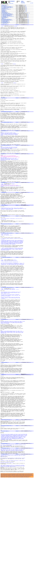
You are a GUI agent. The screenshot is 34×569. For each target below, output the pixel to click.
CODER (17, 564)
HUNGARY (23, 565)
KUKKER (8, 566)
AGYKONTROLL (3, 564)
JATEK (26, 565)
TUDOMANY (12, 1)
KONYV (2, 566)
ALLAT (7, 564)
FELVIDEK (23, 564)
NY (5, 567)
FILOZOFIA (28, 564)
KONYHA (30, 565)
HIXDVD (17, 565)
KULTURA (12, 566)
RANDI (18, 567)
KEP (28, 565)
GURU (2, 565)
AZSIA (11, 564)
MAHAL (21, 566)
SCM (24, 567)
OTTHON (9, 567)
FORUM (31, 564)
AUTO (9, 564)
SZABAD (29, 567)
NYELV (7, 567)
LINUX (15, 566)
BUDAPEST (14, 564)
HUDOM (20, 565)
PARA (16, 567)
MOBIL (24, 566)
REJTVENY (21, 567)
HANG (4, 565)
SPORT (26, 567)
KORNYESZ (5, 566)
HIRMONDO (14, 565)
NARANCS (31, 566)
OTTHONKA (13, 567)
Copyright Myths (10, 3)
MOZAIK (28, 566)
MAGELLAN (18, 566)
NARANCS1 (2, 567)
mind (12, 6)
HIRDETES (9, 565)
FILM (25, 564)
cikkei (25, 6)
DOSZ (20, 564)
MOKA (26, 566)
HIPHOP (6, 565)
